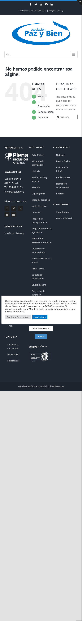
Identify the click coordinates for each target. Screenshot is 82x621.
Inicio (41, 96)
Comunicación (46, 112)
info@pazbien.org (56, 10)
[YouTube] (6, 214)
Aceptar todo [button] (40, 317)
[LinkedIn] (13, 214)
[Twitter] (13, 208)
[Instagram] (20, 208)
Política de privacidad (37, 386)
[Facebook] (6, 208)
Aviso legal (22, 386)
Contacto (43, 117)
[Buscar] (58, 117)
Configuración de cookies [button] (18, 317)
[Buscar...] (67, 117)
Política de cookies (56, 386)
